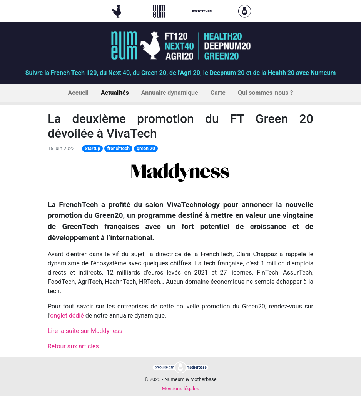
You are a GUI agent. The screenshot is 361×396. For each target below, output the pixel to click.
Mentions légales (180, 388)
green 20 (146, 148)
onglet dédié (67, 315)
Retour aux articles (73, 346)
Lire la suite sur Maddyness (85, 331)
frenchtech (118, 148)
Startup (92, 148)
